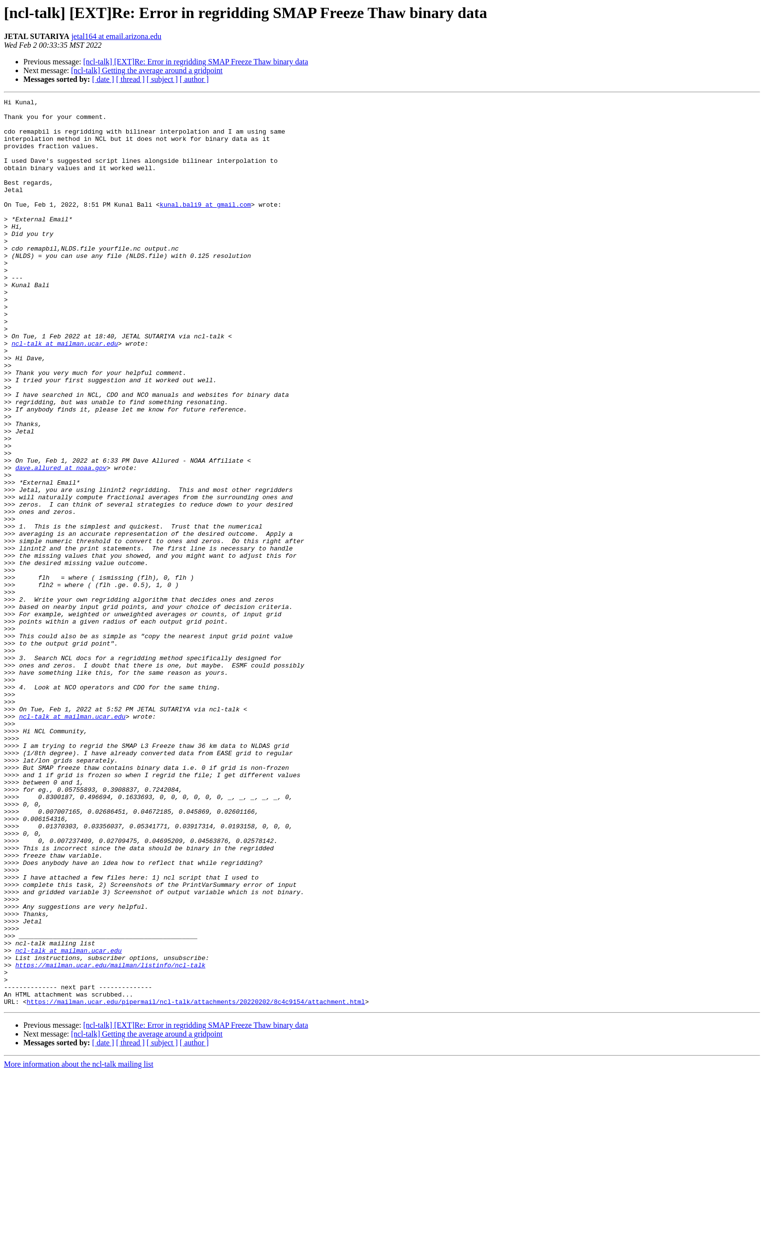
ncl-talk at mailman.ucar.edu (65, 393)
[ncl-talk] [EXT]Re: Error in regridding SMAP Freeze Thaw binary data (195, 62)
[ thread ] (130, 79)
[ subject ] (162, 79)
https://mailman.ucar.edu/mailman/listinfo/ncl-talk (110, 1139)
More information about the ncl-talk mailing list (78, 1245)
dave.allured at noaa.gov (60, 542)
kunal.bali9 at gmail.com (205, 226)
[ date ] (103, 79)
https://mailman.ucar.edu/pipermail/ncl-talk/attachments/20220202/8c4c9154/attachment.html (196, 1182)
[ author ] (194, 79)
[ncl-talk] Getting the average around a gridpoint (147, 70)
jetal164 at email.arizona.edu (116, 36)
